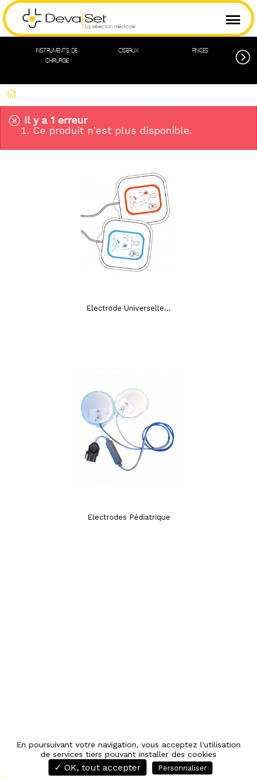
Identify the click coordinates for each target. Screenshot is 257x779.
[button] (246, 55)
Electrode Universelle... (128, 308)
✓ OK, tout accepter (97, 767)
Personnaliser (182, 768)
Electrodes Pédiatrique (128, 517)
